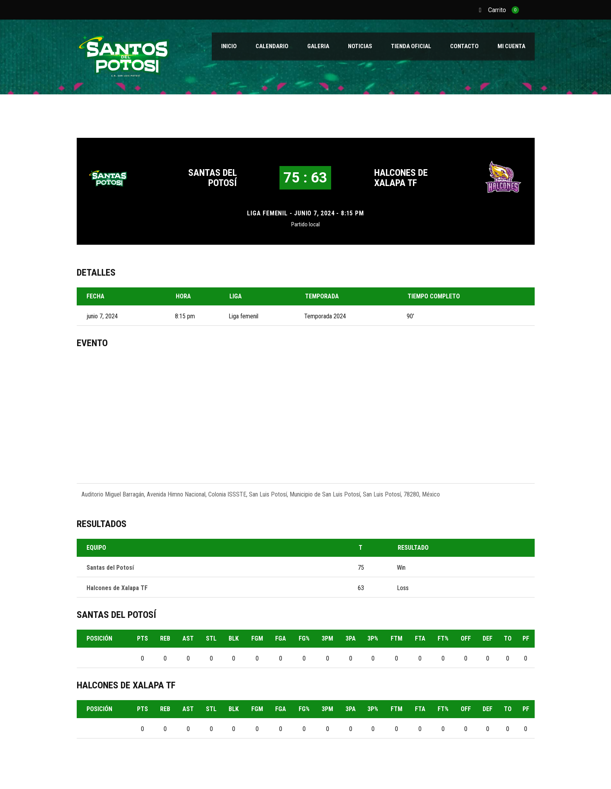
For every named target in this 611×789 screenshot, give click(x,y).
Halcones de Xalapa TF (401, 177)
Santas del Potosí (212, 177)
